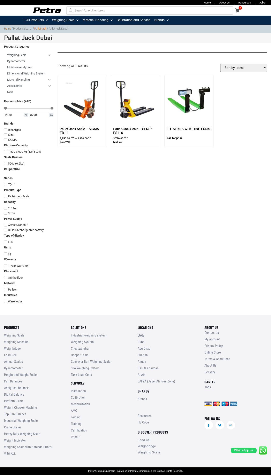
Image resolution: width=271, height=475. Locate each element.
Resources (244, 2)
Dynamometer (13, 368)
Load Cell (10, 355)
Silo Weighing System (85, 368)
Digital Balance (14, 394)
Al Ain (141, 375)
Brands (142, 399)
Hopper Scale (80, 355)
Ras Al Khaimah (148, 368)
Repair (75, 437)
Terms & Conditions (217, 359)
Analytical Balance (16, 388)
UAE (141, 335)
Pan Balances (13, 381)
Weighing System (82, 342)
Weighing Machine (16, 342)
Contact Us (211, 333)
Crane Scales (12, 427)
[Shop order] (243, 68)
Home (207, 2)
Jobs (262, 2)
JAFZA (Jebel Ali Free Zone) (156, 381)
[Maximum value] (39, 115)
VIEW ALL (10, 454)
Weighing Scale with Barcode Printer (28, 447)
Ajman (142, 362)
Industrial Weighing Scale (21, 421)
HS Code (143, 422)
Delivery (209, 372)
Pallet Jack (40, 28)
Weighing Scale (14, 335)
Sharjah (143, 355)
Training (76, 424)
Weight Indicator (15, 440)
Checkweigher (80, 348)
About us (224, 2)
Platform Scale (14, 401)
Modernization (80, 404)
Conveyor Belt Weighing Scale (91, 362)
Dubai (141, 342)
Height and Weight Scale (20, 375)
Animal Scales (13, 362)
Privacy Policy (213, 346)
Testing (76, 417)
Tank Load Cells (81, 375)
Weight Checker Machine (20, 408)
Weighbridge (12, 348)
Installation (78, 391)
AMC (74, 411)
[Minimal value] (28, 108)
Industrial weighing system (88, 335)
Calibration (78, 397)
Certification (79, 430)
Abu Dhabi (144, 348)
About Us (210, 365)
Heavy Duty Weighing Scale (22, 434)
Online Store (212, 352)
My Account (212, 339)
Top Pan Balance (15, 414)
